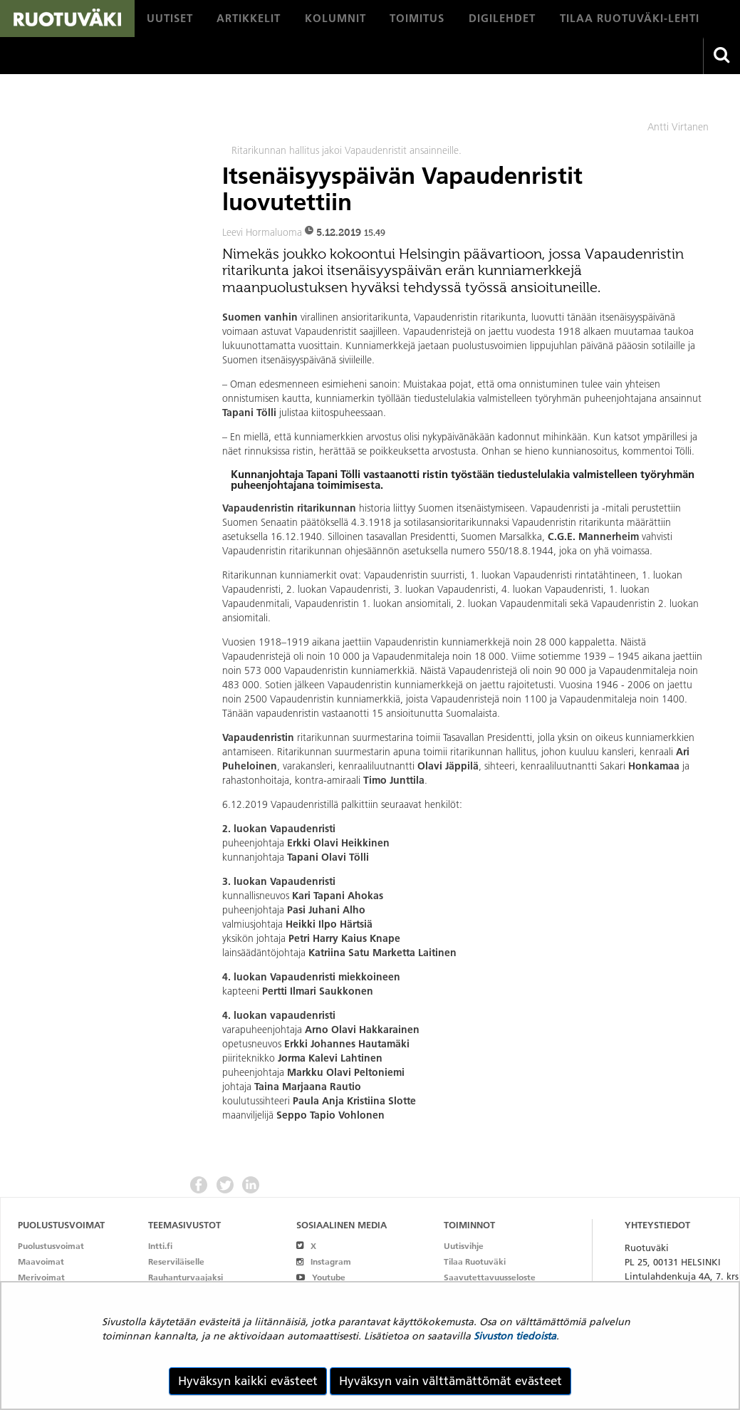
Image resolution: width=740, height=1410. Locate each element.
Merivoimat (41, 1277)
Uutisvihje (464, 1245)
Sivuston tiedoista (515, 1335)
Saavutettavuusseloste (490, 1277)
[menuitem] (170, 18)
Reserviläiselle (176, 1261)
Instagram (323, 1261)
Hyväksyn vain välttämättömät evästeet (450, 1381)
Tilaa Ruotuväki (475, 1261)
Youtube (320, 1277)
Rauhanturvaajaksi (185, 1277)
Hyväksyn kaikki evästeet (248, 1381)
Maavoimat (41, 1261)
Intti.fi (160, 1245)
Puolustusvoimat (51, 1245)
